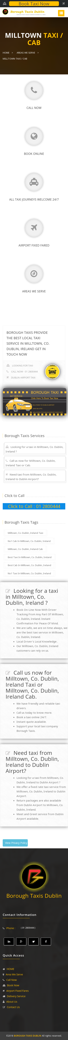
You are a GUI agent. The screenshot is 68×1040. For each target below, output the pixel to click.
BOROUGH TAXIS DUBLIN (27, 1035)
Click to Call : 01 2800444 (34, 506)
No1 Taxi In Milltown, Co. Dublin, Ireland (29, 573)
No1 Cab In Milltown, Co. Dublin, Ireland (29, 541)
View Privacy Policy (16, 843)
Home (6, 52)
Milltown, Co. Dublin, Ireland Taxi (25, 533)
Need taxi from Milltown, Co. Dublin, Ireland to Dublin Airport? (31, 477)
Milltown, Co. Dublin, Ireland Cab (25, 549)
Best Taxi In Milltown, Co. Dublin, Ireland (29, 557)
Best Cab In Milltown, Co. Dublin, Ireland (29, 565)
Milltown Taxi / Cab (15, 58)
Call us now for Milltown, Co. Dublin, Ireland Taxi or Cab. (30, 463)
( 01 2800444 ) (28, 927)
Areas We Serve (26, 52)
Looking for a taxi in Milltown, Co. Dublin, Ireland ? (34, 449)
